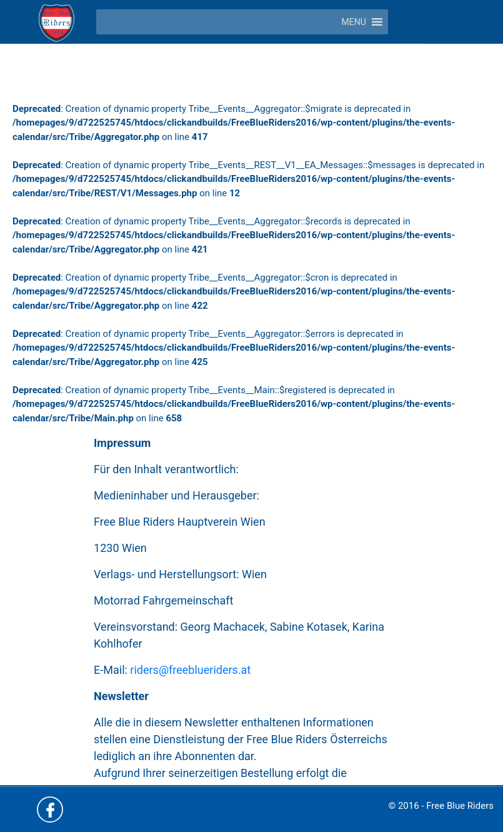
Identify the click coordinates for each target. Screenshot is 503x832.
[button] (354, 21)
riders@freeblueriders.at (190, 669)
